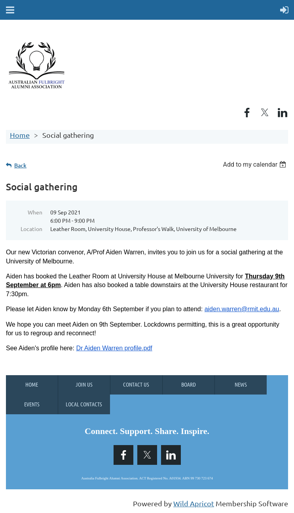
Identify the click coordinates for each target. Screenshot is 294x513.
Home (20, 135)
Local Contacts (84, 404)
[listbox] (255, 164)
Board (188, 384)
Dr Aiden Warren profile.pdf (114, 348)
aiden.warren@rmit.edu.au (242, 309)
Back (20, 165)
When (35, 212)
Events (32, 404)
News (241, 384)
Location (31, 228)
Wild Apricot (193, 503)
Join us (84, 384)
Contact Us (136, 384)
